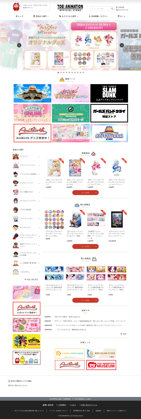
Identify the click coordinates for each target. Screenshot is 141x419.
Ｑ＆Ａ (73, 405)
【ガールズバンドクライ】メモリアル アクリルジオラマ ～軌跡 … (75, 233)
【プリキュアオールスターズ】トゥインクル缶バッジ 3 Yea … (54, 233)
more (124, 334)
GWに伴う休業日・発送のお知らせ (67, 317)
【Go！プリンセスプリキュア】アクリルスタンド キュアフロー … (95, 182)
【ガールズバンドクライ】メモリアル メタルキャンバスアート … (116, 233)
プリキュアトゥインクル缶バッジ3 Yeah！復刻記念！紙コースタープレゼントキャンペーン (88, 325)
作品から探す (41, 16)
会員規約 (98, 410)
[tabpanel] (70, 45)
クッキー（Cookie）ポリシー (58, 410)
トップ (20, 16)
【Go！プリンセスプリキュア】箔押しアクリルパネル (75, 182)
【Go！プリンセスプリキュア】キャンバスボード (54, 182)
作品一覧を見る (32, 279)
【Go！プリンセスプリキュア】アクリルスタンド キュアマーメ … (116, 182)
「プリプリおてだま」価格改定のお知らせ (70, 329)
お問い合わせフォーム (89, 405)
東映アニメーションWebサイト (116, 410)
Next (129, 45)
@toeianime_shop (122, 10)
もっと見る (85, 193)
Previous (11, 45)
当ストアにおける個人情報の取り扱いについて (29, 410)
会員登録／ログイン (99, 16)
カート (123, 16)
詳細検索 (121, 7)
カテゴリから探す (68, 16)
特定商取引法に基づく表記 (81, 410)
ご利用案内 (62, 405)
